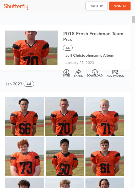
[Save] (66, 73)
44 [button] (28, 83)
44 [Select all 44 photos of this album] (68, 48)
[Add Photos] (115, 73)
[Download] (95, 73)
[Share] (78, 73)
